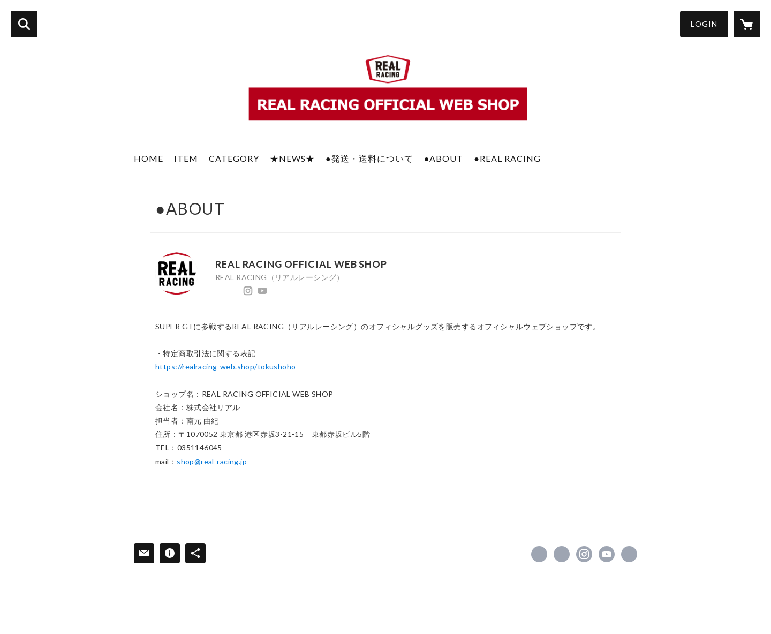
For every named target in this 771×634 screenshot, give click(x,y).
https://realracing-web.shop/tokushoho (225, 366)
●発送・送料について (369, 158)
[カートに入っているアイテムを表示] (747, 24)
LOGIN (704, 23)
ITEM (186, 158)
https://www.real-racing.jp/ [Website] (277, 291)
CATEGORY (234, 158)
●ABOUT (444, 158)
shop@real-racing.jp (212, 461)
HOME (148, 158)
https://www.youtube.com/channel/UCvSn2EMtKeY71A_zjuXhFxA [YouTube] (262, 291)
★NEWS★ (292, 158)
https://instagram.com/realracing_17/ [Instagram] (248, 291)
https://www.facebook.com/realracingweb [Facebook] (219, 291)
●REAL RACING (507, 158)
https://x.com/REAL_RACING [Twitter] (233, 291)
